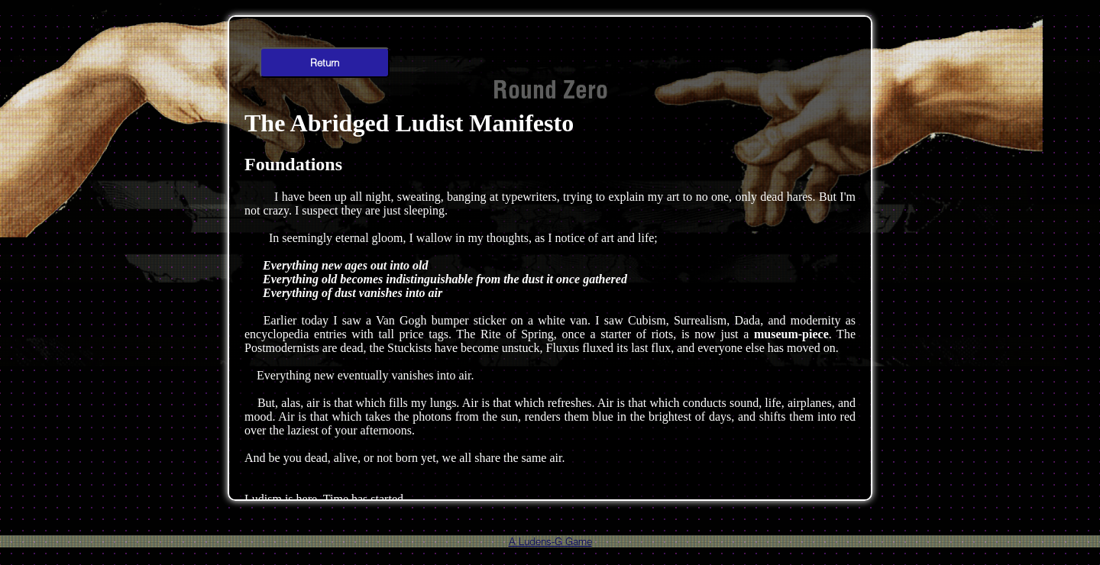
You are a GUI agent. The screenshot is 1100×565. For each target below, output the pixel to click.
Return (324, 62)
